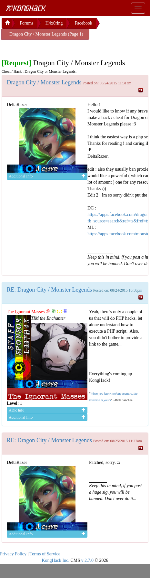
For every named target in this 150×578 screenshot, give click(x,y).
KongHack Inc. (55, 560)
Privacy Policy (13, 553)
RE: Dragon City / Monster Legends (49, 289)
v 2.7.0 (87, 560)
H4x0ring (54, 23)
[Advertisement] (53, 48)
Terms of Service (45, 553)
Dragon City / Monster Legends (44, 82)
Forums (27, 23)
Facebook (83, 23)
